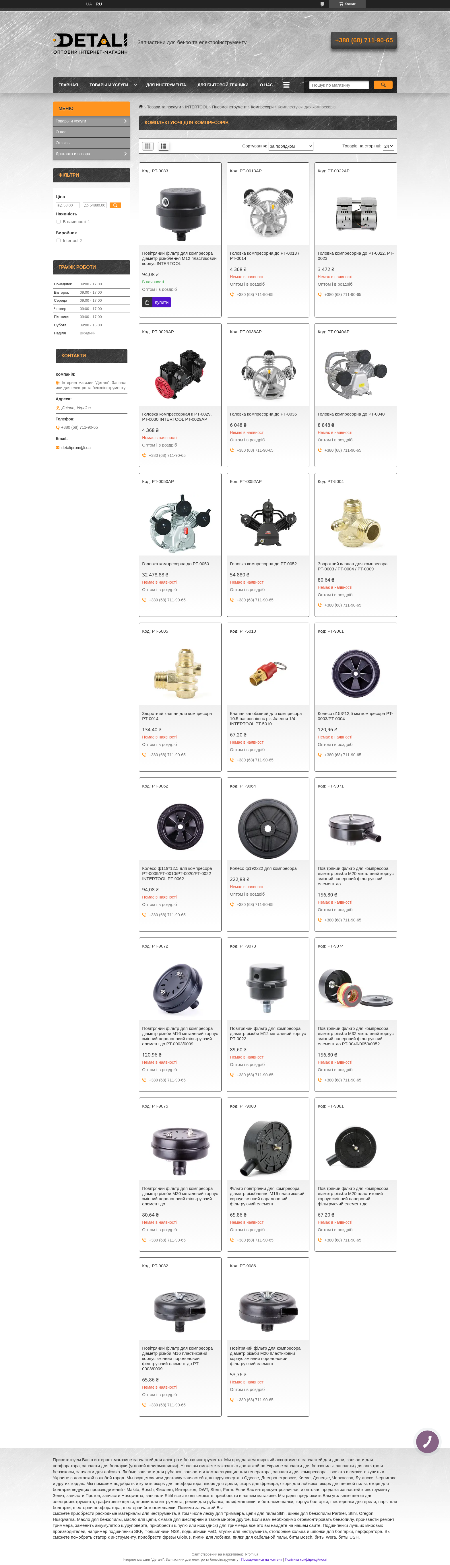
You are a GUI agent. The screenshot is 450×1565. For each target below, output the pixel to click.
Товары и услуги (109, 85)
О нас (266, 85)
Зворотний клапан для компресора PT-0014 (177, 716)
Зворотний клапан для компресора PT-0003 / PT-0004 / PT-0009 (352, 566)
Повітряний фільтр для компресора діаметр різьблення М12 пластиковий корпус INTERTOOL (179, 258)
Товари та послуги (164, 107)
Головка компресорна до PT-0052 (263, 563)
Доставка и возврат (74, 153)
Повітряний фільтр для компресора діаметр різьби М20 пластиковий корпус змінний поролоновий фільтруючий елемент (265, 1356)
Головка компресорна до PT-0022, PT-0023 (356, 256)
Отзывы (63, 143)
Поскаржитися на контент (261, 1560)
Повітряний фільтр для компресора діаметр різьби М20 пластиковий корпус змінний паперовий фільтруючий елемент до (353, 1196)
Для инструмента (166, 85)
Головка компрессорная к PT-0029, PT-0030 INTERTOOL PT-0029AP (177, 417)
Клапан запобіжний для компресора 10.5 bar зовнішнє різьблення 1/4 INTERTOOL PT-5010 (266, 718)
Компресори (262, 107)
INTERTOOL (196, 107)
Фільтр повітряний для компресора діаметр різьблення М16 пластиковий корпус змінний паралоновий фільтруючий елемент (267, 1196)
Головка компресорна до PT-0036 (263, 414)
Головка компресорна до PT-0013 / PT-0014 (264, 256)
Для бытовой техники (222, 85)
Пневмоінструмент (229, 107)
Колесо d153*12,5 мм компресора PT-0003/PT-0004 (355, 716)
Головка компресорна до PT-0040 (351, 414)
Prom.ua (251, 1554)
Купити (161, 302)
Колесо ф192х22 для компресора (263, 868)
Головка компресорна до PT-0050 (175, 563)
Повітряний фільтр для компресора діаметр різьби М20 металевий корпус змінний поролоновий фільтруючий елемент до (180, 1196)
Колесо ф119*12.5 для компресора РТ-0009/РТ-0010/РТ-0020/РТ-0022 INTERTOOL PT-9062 (177, 873)
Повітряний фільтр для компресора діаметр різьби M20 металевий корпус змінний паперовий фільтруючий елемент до (355, 876)
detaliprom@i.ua (76, 447)
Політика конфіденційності (306, 1560)
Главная (68, 85)
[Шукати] (383, 85)
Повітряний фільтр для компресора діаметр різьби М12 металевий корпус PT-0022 (268, 1033)
